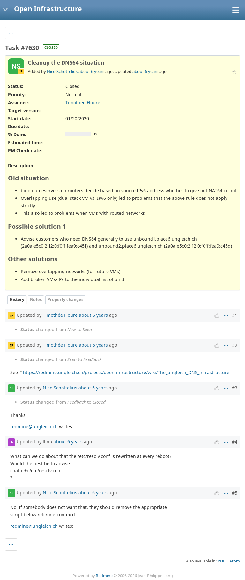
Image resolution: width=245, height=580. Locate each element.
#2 (234, 345)
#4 (234, 442)
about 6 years (91, 71)
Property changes (65, 299)
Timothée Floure (82, 102)
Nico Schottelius (62, 71)
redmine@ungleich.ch (34, 427)
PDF (221, 561)
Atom (234, 561)
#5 (234, 493)
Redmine (104, 575)
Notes (36, 299)
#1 (234, 315)
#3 (234, 388)
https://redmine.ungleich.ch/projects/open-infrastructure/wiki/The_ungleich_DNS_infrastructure (126, 372)
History (17, 299)
